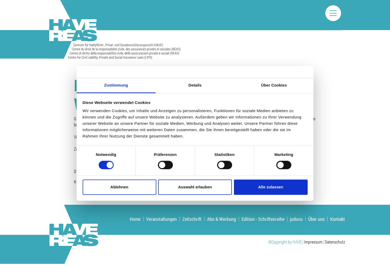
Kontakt (337, 219)
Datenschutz (335, 242)
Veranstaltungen (161, 219)
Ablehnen (119, 187)
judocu (296, 219)
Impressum (313, 242)
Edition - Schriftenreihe (263, 219)
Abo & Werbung (221, 219)
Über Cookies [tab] (274, 85)
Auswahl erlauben (195, 187)
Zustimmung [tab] (116, 85)
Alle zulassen (270, 187)
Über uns (316, 219)
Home (135, 219)
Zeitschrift (192, 219)
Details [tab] (195, 85)
